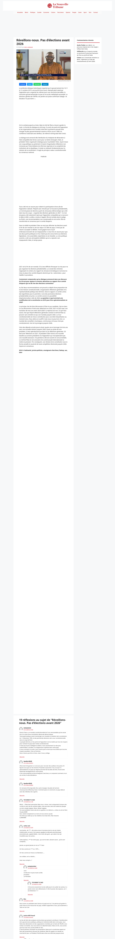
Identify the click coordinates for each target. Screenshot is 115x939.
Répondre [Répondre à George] (22, 843)
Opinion (68, 12)
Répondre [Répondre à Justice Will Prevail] (22, 606)
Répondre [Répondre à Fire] (26, 710)
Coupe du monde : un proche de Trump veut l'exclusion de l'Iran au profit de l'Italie (87, 53)
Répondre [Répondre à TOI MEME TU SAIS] (22, 490)
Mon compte (20, 929)
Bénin (26, 12)
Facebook (22, 84)
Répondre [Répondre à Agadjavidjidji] (22, 448)
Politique (32, 12)
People (74, 12)
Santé (79, 12)
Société (39, 12)
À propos (19, 931)
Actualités (20, 12)
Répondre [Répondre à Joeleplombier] (26, 549)
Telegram (45, 84)
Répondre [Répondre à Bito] (22, 580)
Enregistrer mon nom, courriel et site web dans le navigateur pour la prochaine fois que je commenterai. (44, 908)
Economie (46, 12)
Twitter (30, 84)
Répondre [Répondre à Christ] (26, 804)
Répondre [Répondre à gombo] (34, 696)
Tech (90, 12)
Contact (95, 12)
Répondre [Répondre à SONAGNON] (22, 426)
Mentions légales (21, 936)
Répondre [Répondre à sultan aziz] (22, 533)
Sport (85, 12)
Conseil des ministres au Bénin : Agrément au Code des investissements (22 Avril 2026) (88, 59)
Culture (53, 12)
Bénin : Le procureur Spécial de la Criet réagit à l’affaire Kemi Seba (87, 47)
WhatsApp (37, 84)
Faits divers (60, 12)
